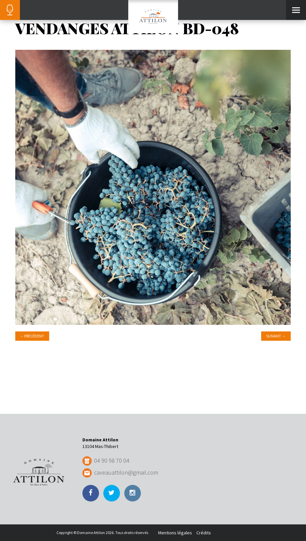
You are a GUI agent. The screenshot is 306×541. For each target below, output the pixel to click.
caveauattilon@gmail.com (126, 472)
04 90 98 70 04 (111, 460)
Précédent (32, 335)
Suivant (276, 335)
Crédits (203, 533)
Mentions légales (175, 533)
